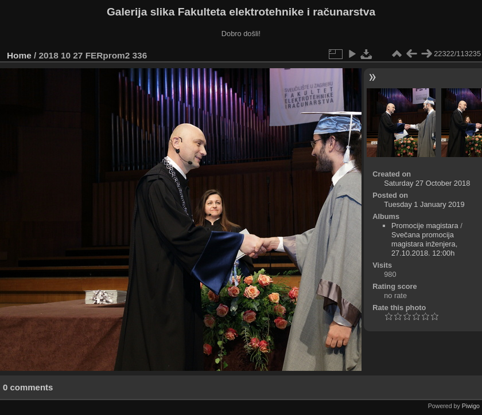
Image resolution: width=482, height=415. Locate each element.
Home (19, 55)
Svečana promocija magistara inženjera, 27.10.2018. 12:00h (424, 243)
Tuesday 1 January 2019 (424, 204)
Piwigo (471, 405)
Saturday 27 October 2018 (427, 183)
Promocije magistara (424, 225)
